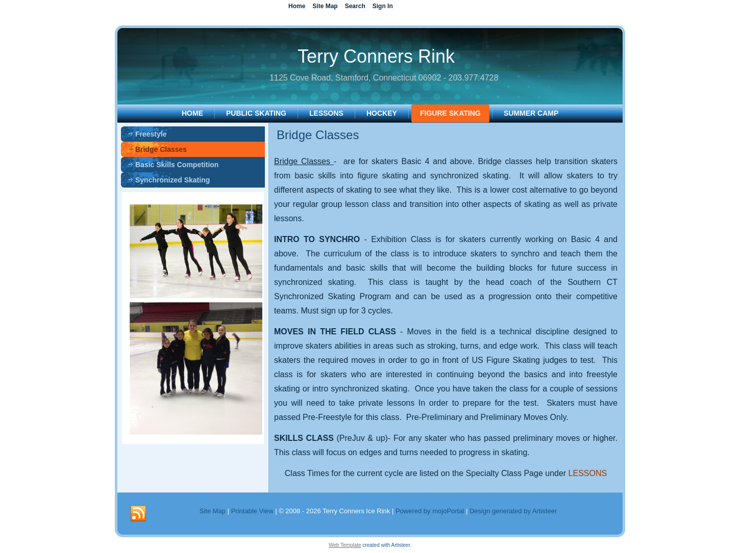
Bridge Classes (161, 149)
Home (192, 113)
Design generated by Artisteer (513, 511)
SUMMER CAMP (531, 113)
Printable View (252, 511)
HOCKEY (381, 113)
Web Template (345, 545)
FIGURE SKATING (450, 113)
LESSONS (326, 113)
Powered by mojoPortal (430, 511)
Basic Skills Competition (176, 165)
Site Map (213, 511)
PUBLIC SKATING (256, 113)
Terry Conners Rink (376, 56)
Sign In (383, 6)
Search (355, 6)
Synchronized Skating (172, 180)
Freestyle (150, 134)
